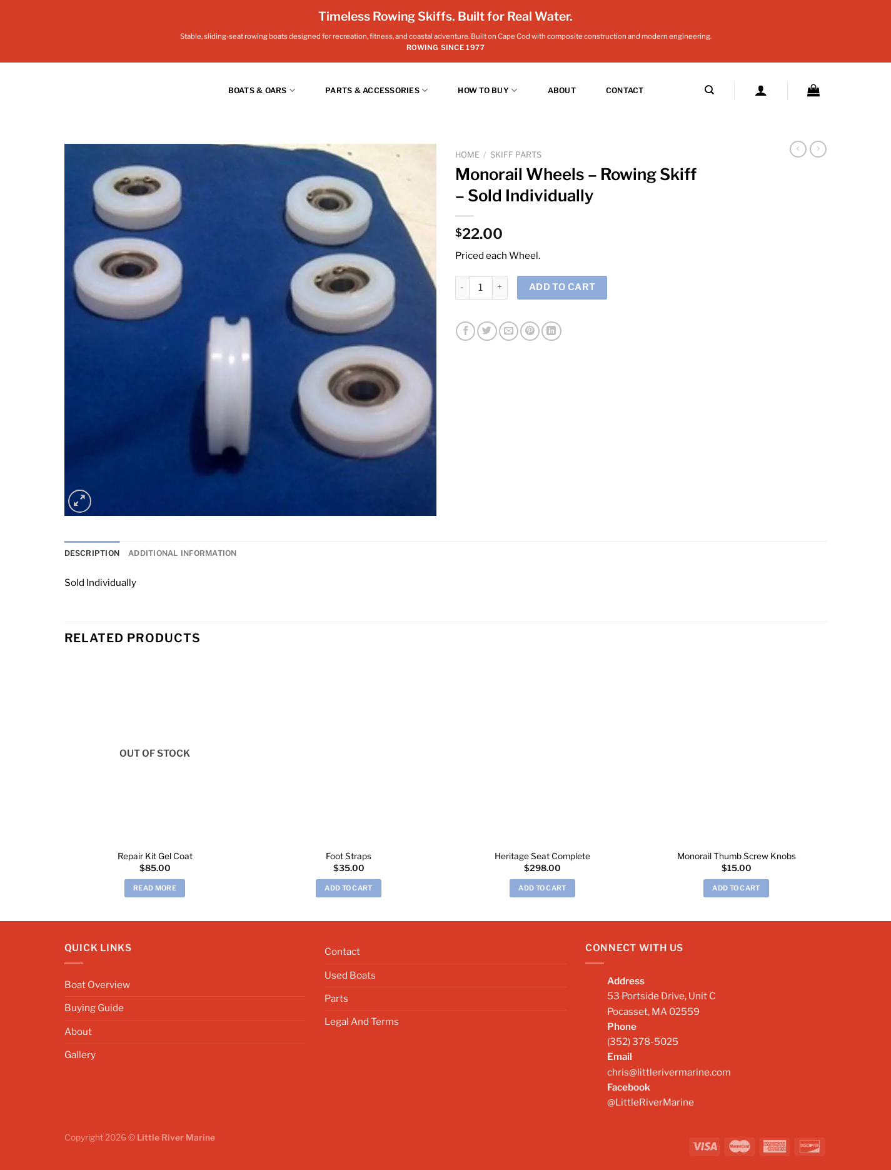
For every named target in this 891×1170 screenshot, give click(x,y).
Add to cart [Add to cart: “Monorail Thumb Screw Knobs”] (736, 888)
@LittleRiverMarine (650, 1102)
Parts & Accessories (376, 90)
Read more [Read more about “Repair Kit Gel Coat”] (154, 888)
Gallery (80, 1055)
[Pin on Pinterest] (530, 331)
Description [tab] (92, 553)
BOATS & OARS (261, 90)
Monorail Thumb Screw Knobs (736, 855)
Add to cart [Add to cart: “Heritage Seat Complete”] (542, 888)
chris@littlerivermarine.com (669, 1072)
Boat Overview (97, 985)
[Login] (761, 90)
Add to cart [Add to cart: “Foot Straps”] (349, 888)
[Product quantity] (481, 288)
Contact (625, 90)
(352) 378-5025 (642, 1041)
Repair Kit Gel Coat (155, 855)
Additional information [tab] (182, 553)
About (562, 90)
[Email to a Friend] (508, 331)
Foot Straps (348, 855)
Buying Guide (94, 1008)
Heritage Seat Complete (542, 855)
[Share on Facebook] (465, 331)
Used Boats (350, 975)
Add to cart (562, 287)
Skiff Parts (515, 154)
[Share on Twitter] (486, 331)
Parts (336, 998)
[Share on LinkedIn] (551, 331)
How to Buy (487, 90)
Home (467, 154)
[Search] (709, 90)
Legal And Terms (362, 1021)
